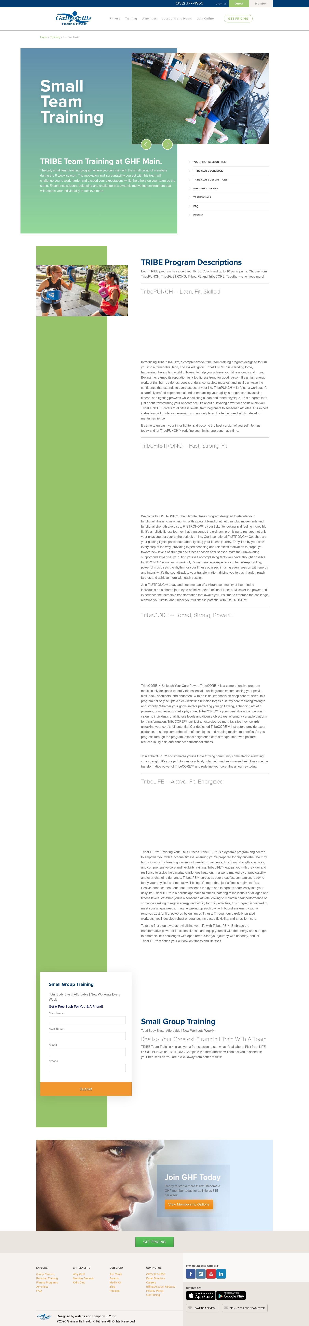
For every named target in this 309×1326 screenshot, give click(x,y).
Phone (53, 1061)
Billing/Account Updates (160, 1286)
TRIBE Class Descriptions (210, 179)
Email (53, 1045)
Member (261, 3)
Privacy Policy (154, 1290)
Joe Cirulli (116, 1274)
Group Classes (45, 1274)
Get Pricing (154, 1242)
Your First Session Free (209, 162)
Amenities (149, 18)
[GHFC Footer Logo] (44, 1317)
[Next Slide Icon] (167, 144)
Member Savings (83, 1278)
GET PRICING (238, 18)
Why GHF (79, 1274)
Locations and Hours (177, 18)
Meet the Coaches (205, 188)
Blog (113, 1286)
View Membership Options (188, 1204)
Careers (151, 1282)
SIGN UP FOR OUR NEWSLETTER (247, 1308)
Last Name (56, 1029)
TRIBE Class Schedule (208, 170)
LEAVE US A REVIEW (204, 1308)
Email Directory (155, 1278)
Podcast (115, 1290)
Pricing (198, 215)
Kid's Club (79, 1282)
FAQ (195, 206)
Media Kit (115, 1282)
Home (43, 37)
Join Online (205, 18)
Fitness (115, 18)
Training (131, 18)
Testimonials (202, 197)
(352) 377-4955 (189, 3)
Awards (114, 1278)
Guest (239, 3)
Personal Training (47, 1278)
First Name (56, 1013)
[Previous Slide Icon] (146, 144)
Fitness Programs (47, 1282)
